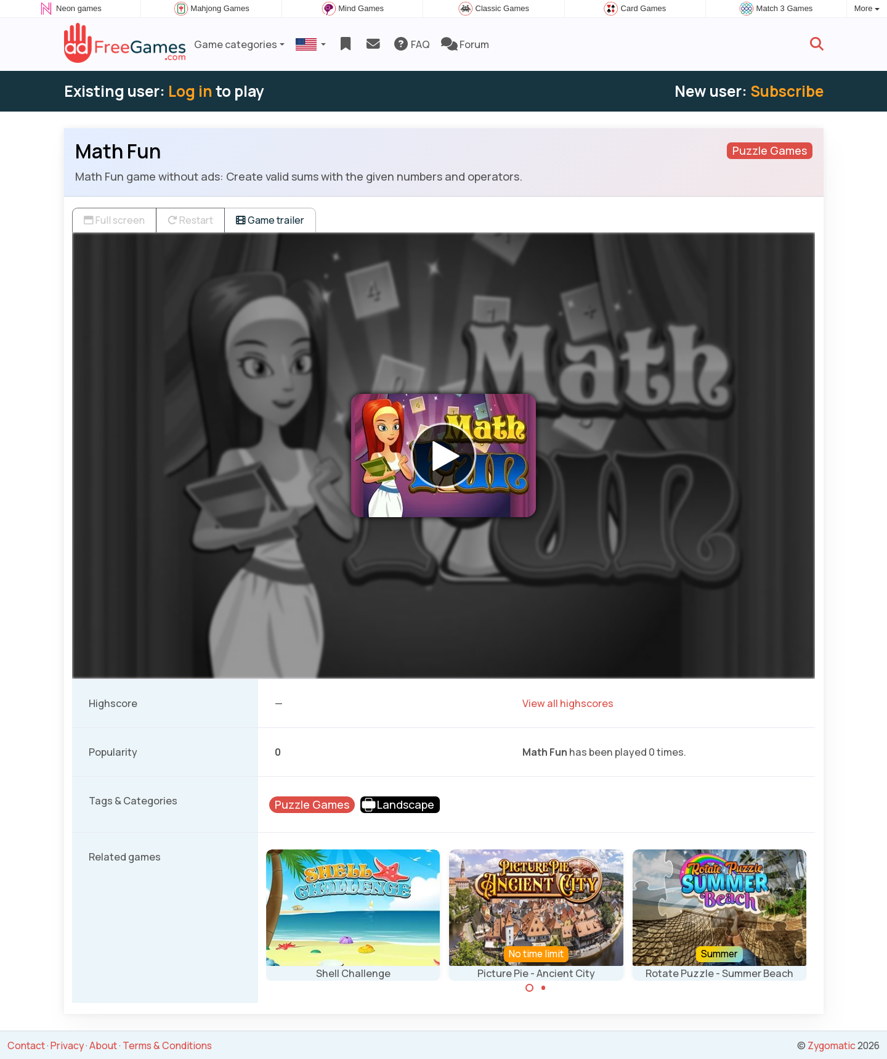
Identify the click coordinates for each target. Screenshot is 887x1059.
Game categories (235, 44)
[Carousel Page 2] (543, 988)
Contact (26, 1045)
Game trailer (270, 220)
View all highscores (568, 703)
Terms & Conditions (167, 1045)
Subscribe (787, 91)
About (103, 1045)
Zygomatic (832, 1045)
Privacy (67, 1045)
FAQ (411, 44)
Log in (190, 91)
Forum (465, 44)
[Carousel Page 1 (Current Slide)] (529, 988)
